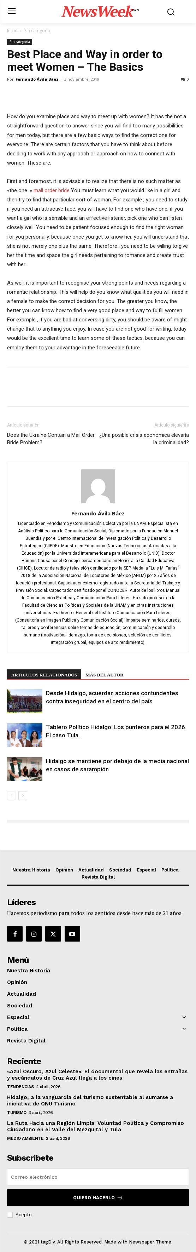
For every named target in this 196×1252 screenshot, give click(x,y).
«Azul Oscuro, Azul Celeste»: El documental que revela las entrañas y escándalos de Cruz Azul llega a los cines (97, 1074)
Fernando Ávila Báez (37, 79)
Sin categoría (37, 31)
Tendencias (20, 1086)
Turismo (16, 1112)
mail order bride (52, 190)
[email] (98, 1176)
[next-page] (22, 795)
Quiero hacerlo (98, 1197)
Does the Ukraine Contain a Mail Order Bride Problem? (51, 439)
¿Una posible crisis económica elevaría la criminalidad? (144, 439)
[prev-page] (11, 795)
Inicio (12, 31)
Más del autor (104, 675)
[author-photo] (98, 503)
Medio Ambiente (25, 1138)
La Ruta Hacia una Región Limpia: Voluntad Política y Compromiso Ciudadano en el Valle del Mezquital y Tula (95, 1126)
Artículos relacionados (44, 675)
